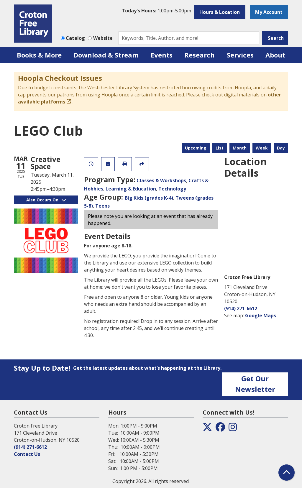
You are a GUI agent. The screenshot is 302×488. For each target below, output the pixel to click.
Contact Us (27, 454)
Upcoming (195, 148)
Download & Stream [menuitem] (106, 54)
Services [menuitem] (240, 54)
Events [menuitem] (162, 54)
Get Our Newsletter (255, 384)
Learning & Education (131, 188)
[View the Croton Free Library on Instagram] (233, 428)
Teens (102, 206)
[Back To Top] (286, 472)
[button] (156, 10)
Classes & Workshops (161, 180)
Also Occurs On (46, 200)
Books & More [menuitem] (39, 54)
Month (240, 148)
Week (262, 148)
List (220, 148)
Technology (172, 188)
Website (103, 38)
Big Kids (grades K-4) (149, 198)
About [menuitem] (275, 54)
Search (276, 38)
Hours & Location (219, 12)
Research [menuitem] (199, 54)
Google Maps (260, 315)
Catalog (75, 38)
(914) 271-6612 (240, 308)
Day (281, 148)
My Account (269, 12)
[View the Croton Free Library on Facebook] (220, 428)
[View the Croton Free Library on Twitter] (207, 428)
